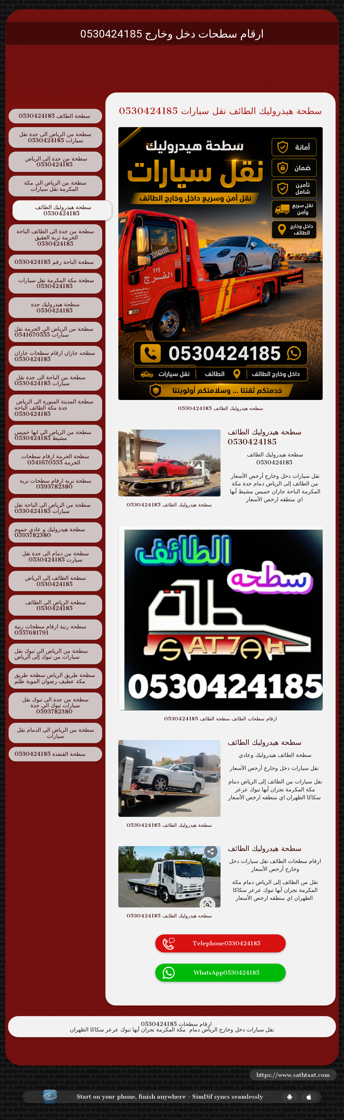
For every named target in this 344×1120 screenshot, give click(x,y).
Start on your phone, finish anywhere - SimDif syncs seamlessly (170, 1096)
